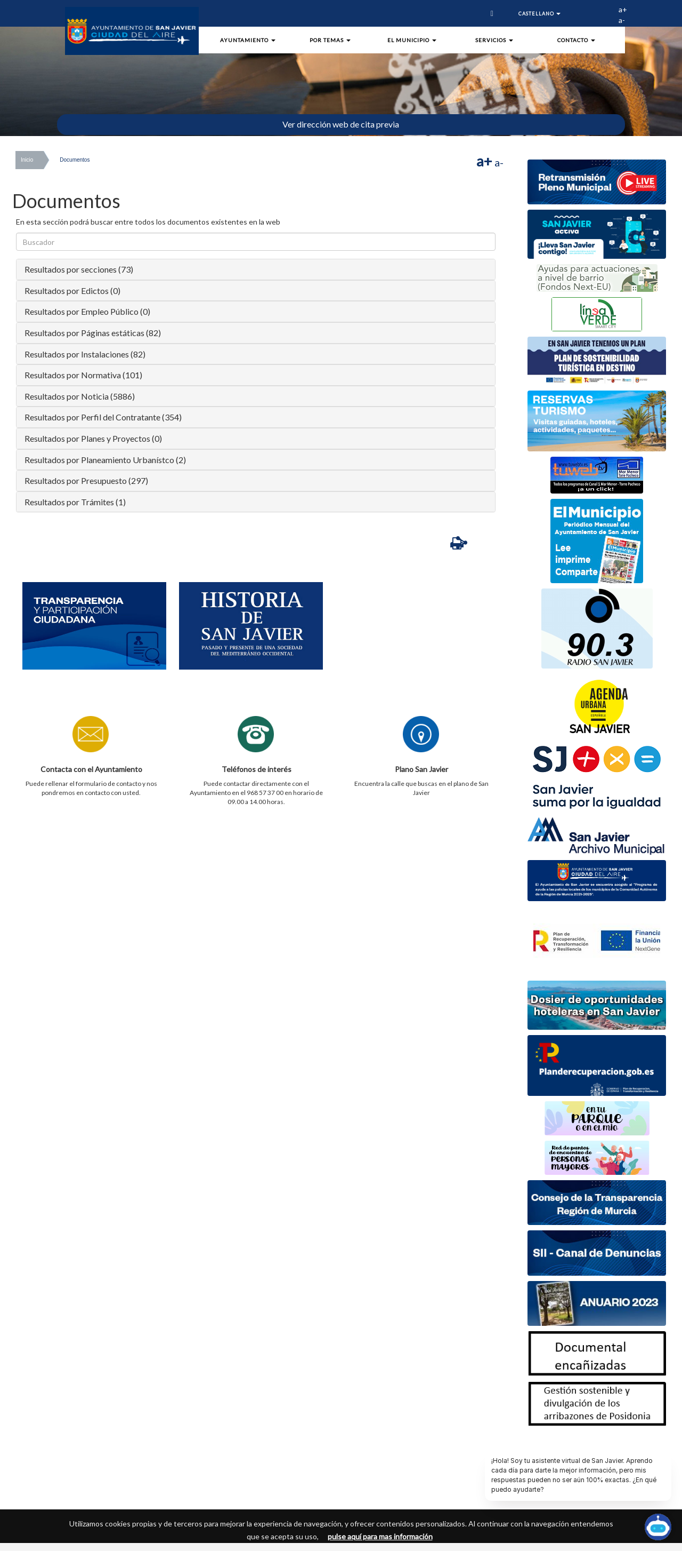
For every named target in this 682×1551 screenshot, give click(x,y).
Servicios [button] (494, 40)
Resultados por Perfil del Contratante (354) (103, 417)
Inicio (27, 160)
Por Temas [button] (330, 40)
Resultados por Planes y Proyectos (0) (93, 438)
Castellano (539, 14)
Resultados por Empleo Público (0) (87, 311)
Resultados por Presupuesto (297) (86, 480)
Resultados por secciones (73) (79, 269)
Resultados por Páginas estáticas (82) (93, 333)
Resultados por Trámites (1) (75, 502)
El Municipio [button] (411, 40)
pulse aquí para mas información (380, 1536)
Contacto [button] (576, 40)
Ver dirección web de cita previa (340, 124)
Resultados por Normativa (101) (83, 375)
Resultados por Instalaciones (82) (85, 354)
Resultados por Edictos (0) (72, 290)
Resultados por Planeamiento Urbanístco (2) (105, 460)
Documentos (75, 160)
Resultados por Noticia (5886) (80, 396)
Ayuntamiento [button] (247, 40)
